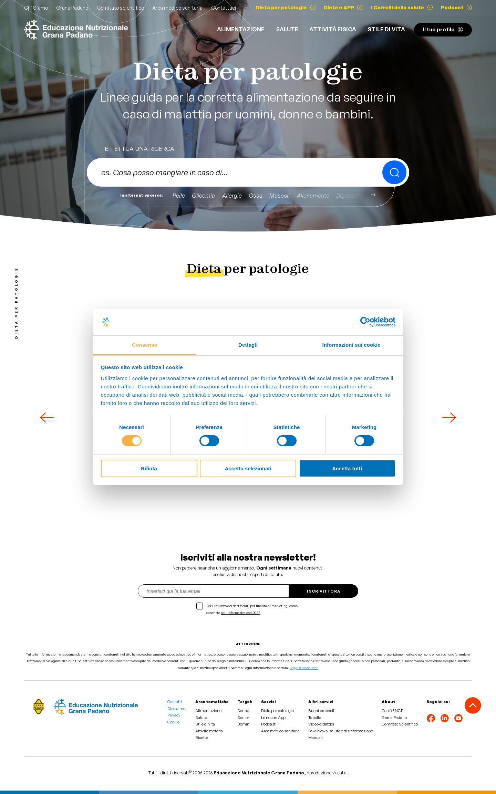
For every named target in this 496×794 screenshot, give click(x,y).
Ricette (201, 737)
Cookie (173, 722)
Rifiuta (149, 468)
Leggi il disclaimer (304, 668)
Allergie (232, 195)
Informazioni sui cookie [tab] (351, 345)
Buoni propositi (321, 710)
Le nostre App (273, 717)
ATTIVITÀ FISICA (332, 29)
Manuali (315, 737)
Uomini (243, 724)
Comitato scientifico (120, 7)
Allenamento (313, 195)
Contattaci (223, 7)
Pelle (179, 195)
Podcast (268, 724)
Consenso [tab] (144, 345)
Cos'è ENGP (392, 710)
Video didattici (321, 724)
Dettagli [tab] (248, 345)
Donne (243, 710)
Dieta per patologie (277, 710)
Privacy (173, 715)
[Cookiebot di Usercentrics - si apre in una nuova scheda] (365, 322)
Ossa (255, 195)
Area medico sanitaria (177, 7)
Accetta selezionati (248, 468)
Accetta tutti (347, 468)
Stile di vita (386, 29)
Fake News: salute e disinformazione (340, 731)
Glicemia (203, 195)
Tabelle (314, 717)
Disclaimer (177, 708)
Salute (287, 29)
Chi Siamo (36, 7)
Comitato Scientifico (400, 724)
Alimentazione (241, 29)
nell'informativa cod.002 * (240, 612)
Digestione (350, 195)
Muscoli (279, 195)
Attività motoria (209, 731)
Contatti (174, 701)
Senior (243, 717)
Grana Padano (72, 7)
